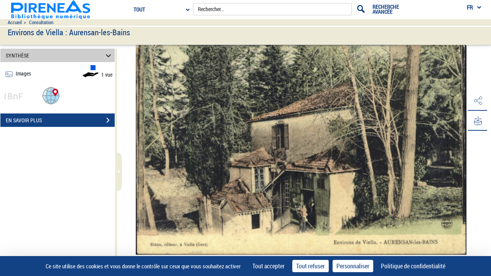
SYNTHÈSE (60, 55)
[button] (51, 95)
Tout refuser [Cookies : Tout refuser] (310, 266)
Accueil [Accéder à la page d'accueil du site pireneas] (15, 22)
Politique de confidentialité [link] (413, 266)
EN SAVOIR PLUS (60, 120)
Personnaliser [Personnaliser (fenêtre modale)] (352, 266)
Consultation (41, 22)
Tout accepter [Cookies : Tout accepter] (268, 266)
